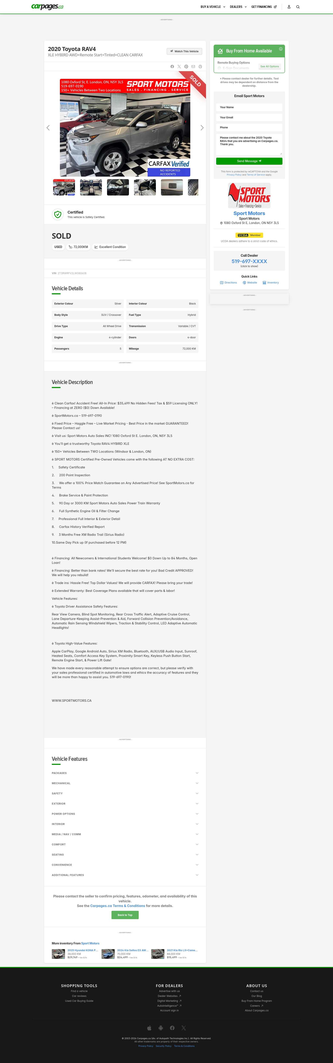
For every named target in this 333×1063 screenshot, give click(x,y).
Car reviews (79, 996)
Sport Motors (90, 943)
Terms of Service (256, 174)
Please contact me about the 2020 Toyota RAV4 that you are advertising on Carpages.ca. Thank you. (249, 144)
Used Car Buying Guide (79, 1000)
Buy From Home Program (256, 1000)
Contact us (256, 991)
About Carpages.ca (256, 1010)
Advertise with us (169, 991)
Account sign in (169, 1010)
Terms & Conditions (184, 1046)
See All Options (270, 66)
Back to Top (125, 915)
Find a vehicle (79, 991)
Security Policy (164, 1046)
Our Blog (256, 996)
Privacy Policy (234, 174)
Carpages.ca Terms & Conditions (117, 906)
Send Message (249, 161)
